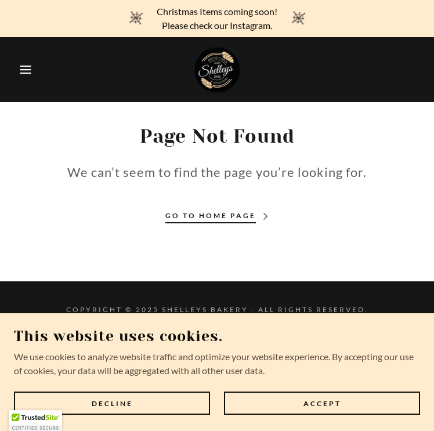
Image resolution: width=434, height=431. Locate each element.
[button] (28, 69)
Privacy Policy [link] (217, 336)
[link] (217, 69)
